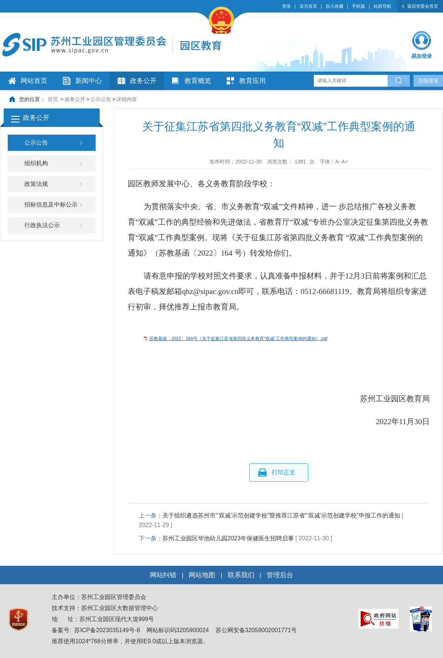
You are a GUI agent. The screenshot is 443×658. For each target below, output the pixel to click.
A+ (344, 161)
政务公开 (143, 80)
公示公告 (100, 99)
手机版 (358, 6)
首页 (53, 99)
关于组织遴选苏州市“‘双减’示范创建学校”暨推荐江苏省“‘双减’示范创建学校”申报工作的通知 (281, 515)
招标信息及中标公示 (51, 204)
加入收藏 (334, 6)
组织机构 (36, 163)
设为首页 (308, 6)
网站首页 (34, 80)
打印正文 (283, 472)
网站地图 (202, 575)
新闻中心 (88, 80)
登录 (286, 6)
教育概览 (198, 80)
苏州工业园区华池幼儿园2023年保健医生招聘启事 (228, 538)
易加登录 (421, 56)
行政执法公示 (42, 225)
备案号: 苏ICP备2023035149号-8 (96, 630)
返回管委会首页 (422, 6)
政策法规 (36, 184)
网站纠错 (163, 575)
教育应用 (252, 80)
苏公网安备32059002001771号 (255, 630)
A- (337, 161)
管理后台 (280, 575)
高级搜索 (428, 81)
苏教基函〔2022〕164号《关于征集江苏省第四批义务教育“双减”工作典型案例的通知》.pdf (238, 338)
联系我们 (241, 575)
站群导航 (382, 6)
